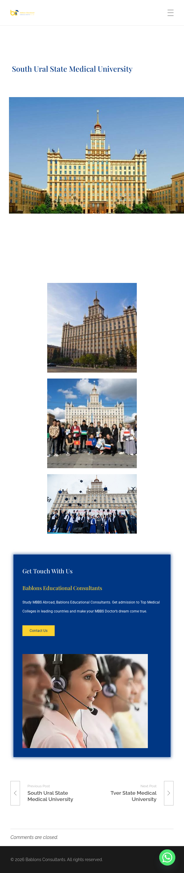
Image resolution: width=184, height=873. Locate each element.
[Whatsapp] (167, 857)
